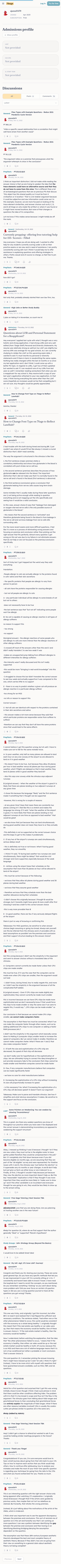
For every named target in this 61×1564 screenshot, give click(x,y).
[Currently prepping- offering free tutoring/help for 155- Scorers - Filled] (30, 245)
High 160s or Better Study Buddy (25, 308)
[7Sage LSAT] (10, 3)
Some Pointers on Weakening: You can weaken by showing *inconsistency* (30, 1111)
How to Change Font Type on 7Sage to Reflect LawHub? (30, 395)
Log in (43, 3)
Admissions (12, 327)
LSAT (5, 1111)
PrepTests (7, 172)
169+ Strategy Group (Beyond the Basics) (33, 1243)
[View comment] (30, 124)
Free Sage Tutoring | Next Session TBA (27, 1198)
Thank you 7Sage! (19, 1449)
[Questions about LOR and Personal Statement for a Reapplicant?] (30, 357)
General (6, 113)
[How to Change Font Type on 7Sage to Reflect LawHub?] (30, 423)
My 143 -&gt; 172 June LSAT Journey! (27, 1263)
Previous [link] (8, 1559)
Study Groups (9, 1243)
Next (19, 1559)
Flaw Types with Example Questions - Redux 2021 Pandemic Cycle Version (32, 113)
